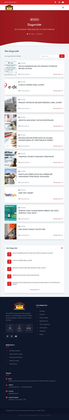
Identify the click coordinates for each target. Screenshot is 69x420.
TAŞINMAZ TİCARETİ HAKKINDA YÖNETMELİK (36, 157)
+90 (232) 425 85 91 (14, 387)
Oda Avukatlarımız (43, 324)
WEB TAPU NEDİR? (25, 193)
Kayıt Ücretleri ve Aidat (14, 354)
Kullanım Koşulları (12, 360)
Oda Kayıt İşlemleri (13, 350)
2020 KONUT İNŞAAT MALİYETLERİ (31, 229)
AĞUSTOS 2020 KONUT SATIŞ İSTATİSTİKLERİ (35, 120)
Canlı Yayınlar (41, 327)
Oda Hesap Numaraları (14, 357)
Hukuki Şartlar (11, 364)
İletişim (39, 334)
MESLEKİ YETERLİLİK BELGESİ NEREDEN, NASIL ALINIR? (40, 102)
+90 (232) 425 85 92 (26, 387)
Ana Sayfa (30, 34)
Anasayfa (40, 311)
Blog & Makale (42, 318)
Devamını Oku (58, 74)
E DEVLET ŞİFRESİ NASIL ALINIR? (31, 85)
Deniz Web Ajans (33, 415)
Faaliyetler (41, 331)
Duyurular (40, 314)
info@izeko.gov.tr (14, 393)
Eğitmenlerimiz (42, 321)
